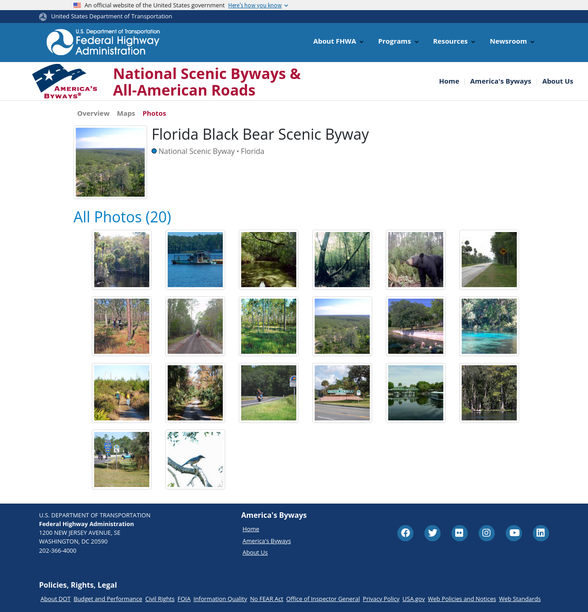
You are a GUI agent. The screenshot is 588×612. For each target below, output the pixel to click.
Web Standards (520, 599)
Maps (126, 113)
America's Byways (500, 81)
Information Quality (220, 599)
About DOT (55, 599)
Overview (93, 113)
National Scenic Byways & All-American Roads (207, 81)
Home (449, 81)
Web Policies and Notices (462, 599)
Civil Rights (160, 599)
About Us (557, 81)
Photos (154, 113)
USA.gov (413, 599)
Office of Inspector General (323, 599)
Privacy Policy (381, 599)
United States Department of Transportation (111, 16)
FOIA (184, 599)
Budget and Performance (108, 599)
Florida (252, 151)
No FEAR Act (266, 599)
